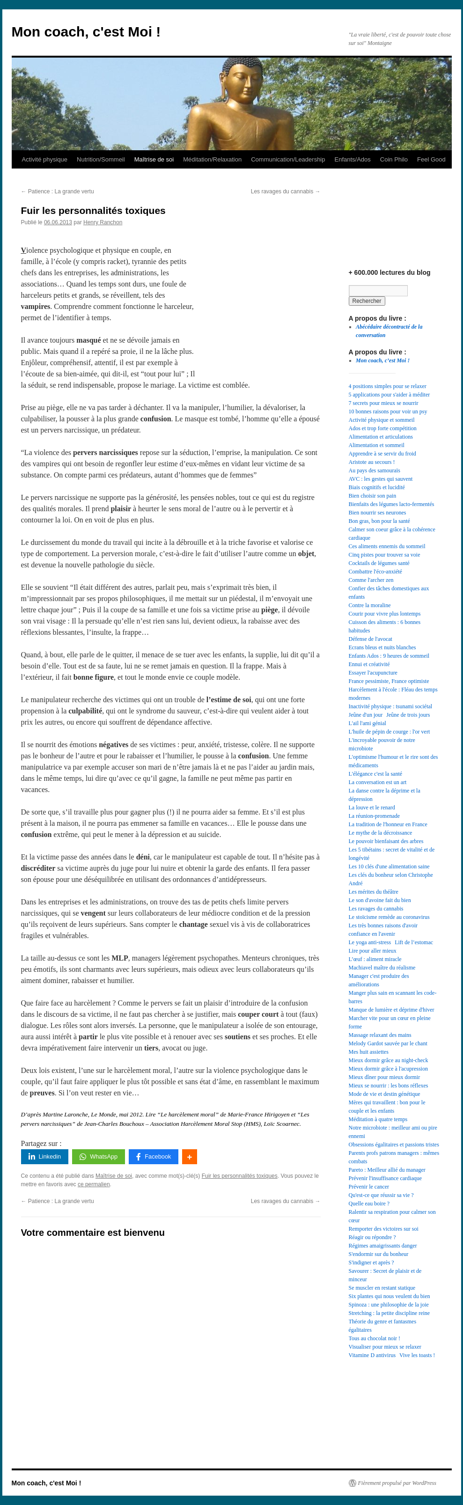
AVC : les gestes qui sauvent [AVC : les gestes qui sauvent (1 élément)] (381, 479)
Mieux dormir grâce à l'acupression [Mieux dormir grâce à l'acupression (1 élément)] (388, 1068)
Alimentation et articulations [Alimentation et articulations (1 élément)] (381, 436)
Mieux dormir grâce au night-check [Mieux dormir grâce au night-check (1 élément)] (388, 1060)
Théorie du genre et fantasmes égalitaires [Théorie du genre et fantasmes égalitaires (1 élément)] (383, 1325)
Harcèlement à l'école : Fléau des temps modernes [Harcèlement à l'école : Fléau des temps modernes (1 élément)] (393, 693)
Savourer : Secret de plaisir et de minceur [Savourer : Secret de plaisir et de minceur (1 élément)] (385, 1275)
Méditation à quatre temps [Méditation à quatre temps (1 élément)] (378, 1119)
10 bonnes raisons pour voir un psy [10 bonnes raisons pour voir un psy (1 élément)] (388, 411)
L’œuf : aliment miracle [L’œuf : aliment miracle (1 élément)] (375, 959)
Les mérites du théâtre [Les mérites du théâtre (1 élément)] (373, 891)
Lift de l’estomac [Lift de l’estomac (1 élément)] (414, 942)
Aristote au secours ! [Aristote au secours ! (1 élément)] (372, 462)
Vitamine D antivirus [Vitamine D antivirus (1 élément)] (372, 1355)
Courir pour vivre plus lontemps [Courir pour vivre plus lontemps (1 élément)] (385, 613)
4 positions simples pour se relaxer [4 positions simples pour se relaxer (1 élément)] (387, 386)
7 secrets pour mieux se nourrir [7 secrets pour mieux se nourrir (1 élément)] (384, 403)
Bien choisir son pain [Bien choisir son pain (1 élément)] (373, 495)
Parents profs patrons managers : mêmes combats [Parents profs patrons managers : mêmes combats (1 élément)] (394, 1157)
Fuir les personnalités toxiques (240, 1176)
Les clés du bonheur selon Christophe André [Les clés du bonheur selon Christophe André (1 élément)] (391, 879)
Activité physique (45, 159)
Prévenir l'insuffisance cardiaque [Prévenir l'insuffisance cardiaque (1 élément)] (385, 1178)
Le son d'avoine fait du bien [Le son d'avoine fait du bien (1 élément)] (380, 900)
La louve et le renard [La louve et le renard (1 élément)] (372, 807)
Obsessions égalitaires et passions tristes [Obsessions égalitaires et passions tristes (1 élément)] (394, 1144)
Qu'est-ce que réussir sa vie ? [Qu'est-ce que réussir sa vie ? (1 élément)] (381, 1195)
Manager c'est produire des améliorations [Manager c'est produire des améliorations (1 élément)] (379, 980)
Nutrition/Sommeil (101, 159)
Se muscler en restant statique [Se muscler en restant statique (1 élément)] (382, 1288)
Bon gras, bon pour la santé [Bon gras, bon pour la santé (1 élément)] (379, 521)
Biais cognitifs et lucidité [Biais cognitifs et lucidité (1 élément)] (377, 487)
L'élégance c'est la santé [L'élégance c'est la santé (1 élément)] (376, 774)
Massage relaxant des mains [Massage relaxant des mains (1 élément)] (380, 1035)
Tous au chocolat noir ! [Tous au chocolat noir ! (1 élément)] (374, 1338)
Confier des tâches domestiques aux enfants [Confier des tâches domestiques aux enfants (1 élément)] (389, 592)
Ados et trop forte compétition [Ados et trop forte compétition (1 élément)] (383, 428)
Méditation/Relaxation (212, 159)
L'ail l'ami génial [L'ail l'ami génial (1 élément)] (367, 723)
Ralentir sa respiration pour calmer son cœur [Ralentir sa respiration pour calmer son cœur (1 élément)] (392, 1216)
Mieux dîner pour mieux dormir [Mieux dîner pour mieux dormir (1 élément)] (384, 1077)
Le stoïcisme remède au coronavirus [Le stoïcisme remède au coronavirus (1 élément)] (389, 917)
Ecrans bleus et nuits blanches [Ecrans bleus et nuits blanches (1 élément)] (382, 647)
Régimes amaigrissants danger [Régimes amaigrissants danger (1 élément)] (383, 1245)
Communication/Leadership (288, 159)
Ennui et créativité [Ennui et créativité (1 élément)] (369, 664)
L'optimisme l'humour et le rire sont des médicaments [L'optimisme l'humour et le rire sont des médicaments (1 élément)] (393, 761)
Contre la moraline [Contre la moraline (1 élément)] (370, 605)
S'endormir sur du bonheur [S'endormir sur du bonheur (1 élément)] (379, 1254)
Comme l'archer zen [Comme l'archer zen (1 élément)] (371, 580)
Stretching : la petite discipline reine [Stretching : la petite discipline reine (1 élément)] (389, 1313)
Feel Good (431, 159)
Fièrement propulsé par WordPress (397, 1483)
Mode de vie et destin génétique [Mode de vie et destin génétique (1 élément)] (384, 1094)
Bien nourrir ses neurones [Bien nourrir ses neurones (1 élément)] (377, 512)
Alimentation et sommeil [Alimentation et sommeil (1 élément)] (376, 445)
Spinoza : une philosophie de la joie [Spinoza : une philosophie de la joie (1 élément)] (389, 1304)
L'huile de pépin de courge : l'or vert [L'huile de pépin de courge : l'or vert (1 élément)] (389, 731)
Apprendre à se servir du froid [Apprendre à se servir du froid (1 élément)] (382, 453)
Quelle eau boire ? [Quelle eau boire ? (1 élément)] (369, 1203)
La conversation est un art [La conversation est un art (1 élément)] (378, 782)
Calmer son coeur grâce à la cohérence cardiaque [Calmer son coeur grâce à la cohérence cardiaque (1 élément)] (392, 533)
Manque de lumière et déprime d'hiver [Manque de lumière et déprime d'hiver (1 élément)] (391, 1009)
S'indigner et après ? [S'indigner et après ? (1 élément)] (371, 1262)
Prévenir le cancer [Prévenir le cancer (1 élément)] (369, 1186)
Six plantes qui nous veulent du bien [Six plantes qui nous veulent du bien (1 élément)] (389, 1296)
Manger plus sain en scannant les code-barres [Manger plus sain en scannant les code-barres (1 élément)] (393, 997)
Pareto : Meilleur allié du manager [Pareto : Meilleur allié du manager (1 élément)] (387, 1170)
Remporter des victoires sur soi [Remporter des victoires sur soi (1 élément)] (384, 1229)
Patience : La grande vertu (57, 191)
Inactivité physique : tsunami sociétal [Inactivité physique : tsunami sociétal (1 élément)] (391, 706)
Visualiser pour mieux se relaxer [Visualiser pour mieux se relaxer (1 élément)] (385, 1346)
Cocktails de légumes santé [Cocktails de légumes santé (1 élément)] (379, 563)
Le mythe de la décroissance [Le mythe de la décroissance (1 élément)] (380, 833)
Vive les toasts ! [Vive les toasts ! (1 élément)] (417, 1355)
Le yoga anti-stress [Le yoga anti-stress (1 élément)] (370, 942)
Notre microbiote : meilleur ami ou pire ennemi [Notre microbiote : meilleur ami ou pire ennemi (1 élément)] (393, 1131)
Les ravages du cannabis (286, 191)
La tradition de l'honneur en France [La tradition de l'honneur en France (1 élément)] (388, 824)
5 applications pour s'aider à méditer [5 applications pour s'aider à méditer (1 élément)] (389, 394)
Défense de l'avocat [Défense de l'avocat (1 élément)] (370, 639)
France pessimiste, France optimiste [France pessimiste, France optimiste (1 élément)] (389, 681)
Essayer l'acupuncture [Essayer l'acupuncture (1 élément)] (373, 672)
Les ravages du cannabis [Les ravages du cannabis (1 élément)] (376, 908)
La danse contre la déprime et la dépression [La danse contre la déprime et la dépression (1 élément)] (384, 794)
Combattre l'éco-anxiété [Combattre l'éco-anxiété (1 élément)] (375, 571)
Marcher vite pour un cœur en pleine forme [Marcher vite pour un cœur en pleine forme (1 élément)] (390, 1022)
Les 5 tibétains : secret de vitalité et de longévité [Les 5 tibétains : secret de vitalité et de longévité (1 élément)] (392, 853)
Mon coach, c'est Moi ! (86, 31)
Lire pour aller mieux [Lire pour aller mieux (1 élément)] (373, 950)
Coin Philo (394, 159)
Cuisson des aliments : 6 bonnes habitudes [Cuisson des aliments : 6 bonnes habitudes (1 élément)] (385, 626)
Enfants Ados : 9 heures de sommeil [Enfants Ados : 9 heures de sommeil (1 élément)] (389, 656)
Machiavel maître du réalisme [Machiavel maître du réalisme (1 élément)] (382, 967)
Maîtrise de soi (154, 159)
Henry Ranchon (102, 222)
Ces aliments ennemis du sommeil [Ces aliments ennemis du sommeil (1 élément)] (387, 546)
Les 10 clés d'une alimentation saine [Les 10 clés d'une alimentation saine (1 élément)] (389, 866)
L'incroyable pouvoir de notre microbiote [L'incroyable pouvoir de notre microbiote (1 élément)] (382, 744)
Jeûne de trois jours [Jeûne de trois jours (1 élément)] (408, 715)
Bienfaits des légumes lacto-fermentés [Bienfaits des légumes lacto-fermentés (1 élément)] (391, 504)
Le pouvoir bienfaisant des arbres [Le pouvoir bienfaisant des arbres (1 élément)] (386, 841)
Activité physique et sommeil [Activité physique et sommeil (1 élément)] (382, 420)
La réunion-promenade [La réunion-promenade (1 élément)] (374, 816)
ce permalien (94, 1184)
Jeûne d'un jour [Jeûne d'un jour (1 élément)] (366, 715)
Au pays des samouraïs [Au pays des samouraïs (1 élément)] (374, 470)
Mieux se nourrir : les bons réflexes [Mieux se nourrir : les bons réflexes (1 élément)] (388, 1085)
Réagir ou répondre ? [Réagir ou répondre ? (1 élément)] (372, 1237)
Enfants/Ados (353, 159)
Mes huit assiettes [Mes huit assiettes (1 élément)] (369, 1052)
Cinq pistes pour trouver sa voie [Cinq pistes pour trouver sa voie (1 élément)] (384, 554)
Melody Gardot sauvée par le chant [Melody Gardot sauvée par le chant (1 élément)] (388, 1043)
